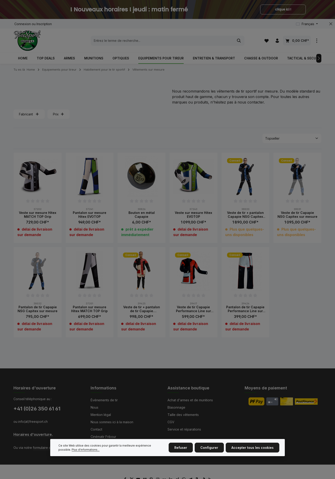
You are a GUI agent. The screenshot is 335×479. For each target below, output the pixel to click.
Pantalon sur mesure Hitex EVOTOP (89, 215)
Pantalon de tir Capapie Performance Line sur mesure (245, 309)
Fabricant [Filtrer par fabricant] (29, 114)
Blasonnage (176, 407)
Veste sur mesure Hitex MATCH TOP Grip (37, 215)
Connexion (22, 24)
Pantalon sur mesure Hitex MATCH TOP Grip (89, 309)
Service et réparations (184, 429)
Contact (96, 429)
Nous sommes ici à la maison (112, 422)
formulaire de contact (49, 448)
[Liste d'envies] (266, 40)
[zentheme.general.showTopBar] (317, 40)
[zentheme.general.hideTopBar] (330, 24)
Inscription (44, 24)
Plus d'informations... (85, 449)
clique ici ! (283, 9)
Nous (94, 407)
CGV (171, 422)
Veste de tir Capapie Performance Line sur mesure (193, 309)
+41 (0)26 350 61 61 (36, 409)
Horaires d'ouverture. (33, 434)
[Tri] (292, 138)
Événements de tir (104, 400)
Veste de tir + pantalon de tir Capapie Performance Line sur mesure (141, 309)
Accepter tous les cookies (252, 448)
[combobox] (162, 41)
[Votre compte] (277, 40)
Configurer (209, 448)
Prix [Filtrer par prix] (58, 114)
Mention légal (101, 415)
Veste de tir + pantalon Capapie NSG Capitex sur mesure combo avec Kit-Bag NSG (245, 215)
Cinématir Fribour (103, 437)
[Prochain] (319, 58)
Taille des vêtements (183, 415)
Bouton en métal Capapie (141, 215)
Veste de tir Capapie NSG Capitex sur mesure (297, 215)
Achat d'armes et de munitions (190, 400)
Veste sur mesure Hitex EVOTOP (193, 215)
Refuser (180, 448)
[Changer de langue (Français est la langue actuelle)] (307, 24)
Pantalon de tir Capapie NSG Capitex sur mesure (38, 309)
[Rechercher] (239, 41)
